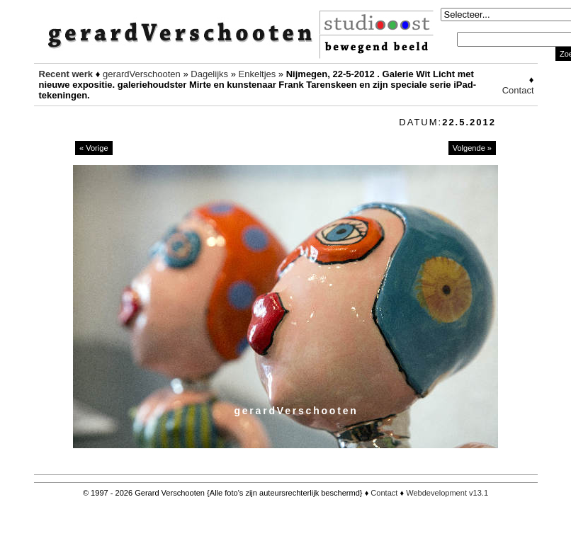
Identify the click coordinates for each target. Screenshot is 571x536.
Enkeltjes (257, 74)
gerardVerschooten (142, 74)
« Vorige (93, 148)
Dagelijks (209, 74)
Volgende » (472, 148)
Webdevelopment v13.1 (447, 493)
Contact (518, 90)
